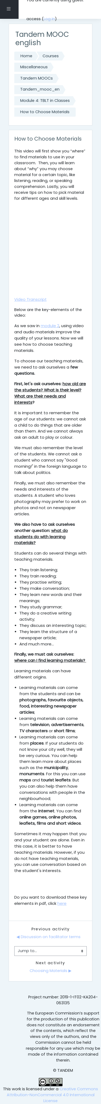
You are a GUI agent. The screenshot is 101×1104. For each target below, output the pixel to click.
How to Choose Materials (44, 112)
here (62, 903)
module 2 (50, 325)
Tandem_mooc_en (40, 89)
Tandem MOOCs (36, 78)
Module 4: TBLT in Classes (45, 100)
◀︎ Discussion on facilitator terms (49, 936)
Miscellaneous (34, 67)
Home (26, 56)
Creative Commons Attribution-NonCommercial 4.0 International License (52, 1094)
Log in (49, 19)
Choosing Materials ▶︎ (51, 970)
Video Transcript (30, 299)
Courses (51, 56)
